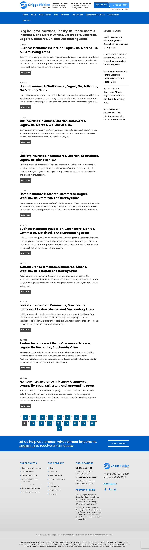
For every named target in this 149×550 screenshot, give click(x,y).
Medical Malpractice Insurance (30, 480)
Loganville (92, 494)
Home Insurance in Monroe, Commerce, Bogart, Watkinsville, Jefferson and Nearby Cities (54, 196)
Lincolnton (80, 497)
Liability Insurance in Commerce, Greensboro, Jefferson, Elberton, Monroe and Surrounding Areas (57, 307)
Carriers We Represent (31, 492)
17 (92, 423)
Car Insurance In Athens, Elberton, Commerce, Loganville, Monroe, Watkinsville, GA (53, 123)
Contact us (28, 445)
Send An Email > (110, 483)
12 (50, 423)
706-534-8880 (121, 5)
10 (33, 423)
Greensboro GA (82, 501)
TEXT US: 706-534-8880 (118, 9)
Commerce (90, 499)
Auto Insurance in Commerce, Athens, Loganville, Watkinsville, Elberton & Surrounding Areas (114, 95)
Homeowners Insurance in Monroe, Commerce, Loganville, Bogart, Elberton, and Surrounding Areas (57, 383)
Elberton (88, 497)
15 (75, 423)
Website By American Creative (100, 534)
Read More (25, 72)
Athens (78, 494)
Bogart (85, 494)
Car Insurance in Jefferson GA (88, 510)
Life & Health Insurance (31, 488)
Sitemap (53, 494)
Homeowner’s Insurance (31, 468)
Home (52, 468)
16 (84, 423)
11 (41, 423)
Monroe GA (80, 499)
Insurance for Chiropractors (33, 484)
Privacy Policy (55, 490)
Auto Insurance (28, 471)
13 (58, 423)
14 (67, 423)
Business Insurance (29, 475)
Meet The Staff (56, 475)
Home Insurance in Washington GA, (87, 508)
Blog (51, 482)
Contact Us (54, 486)
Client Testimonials (57, 479)
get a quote (100, 5)
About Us (53, 471)
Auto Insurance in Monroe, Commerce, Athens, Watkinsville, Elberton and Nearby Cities (53, 269)
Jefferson (96, 497)
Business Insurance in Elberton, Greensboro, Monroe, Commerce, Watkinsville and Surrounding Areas (57, 230)
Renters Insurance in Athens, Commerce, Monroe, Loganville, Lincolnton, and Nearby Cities (55, 345)
